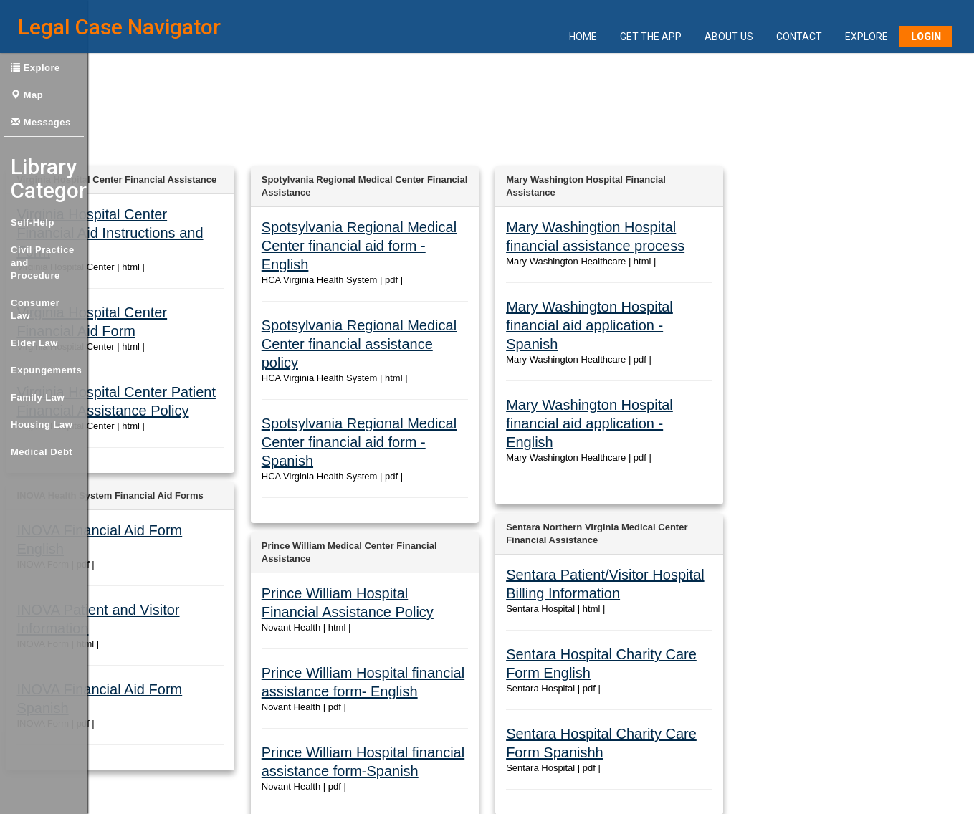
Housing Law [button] (41, 424)
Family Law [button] (38, 397)
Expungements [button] (46, 370)
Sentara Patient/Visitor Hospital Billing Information (609, 499)
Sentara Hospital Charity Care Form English (596, 555)
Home (583, 37)
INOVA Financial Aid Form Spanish (88, 571)
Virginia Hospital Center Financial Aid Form (105, 279)
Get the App (651, 37)
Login (926, 37)
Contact (799, 37)
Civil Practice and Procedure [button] (43, 262)
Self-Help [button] (32, 222)
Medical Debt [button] (41, 451)
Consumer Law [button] (35, 309)
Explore (866, 37)
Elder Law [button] (34, 342)
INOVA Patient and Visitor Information (93, 516)
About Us (729, 37)
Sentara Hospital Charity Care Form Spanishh (600, 610)
